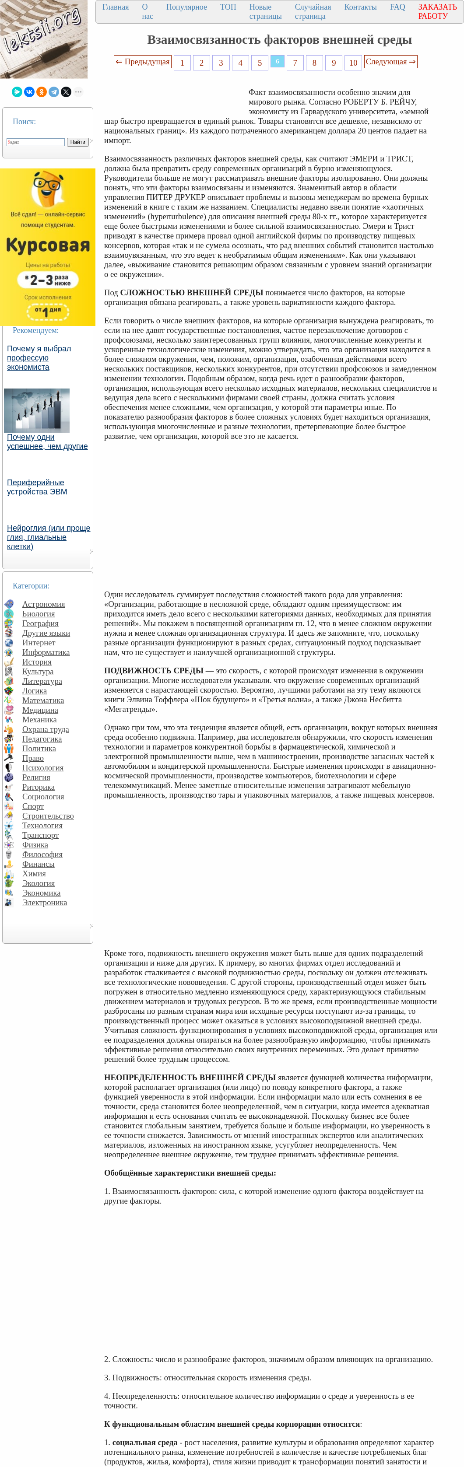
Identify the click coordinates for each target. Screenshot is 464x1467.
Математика (43, 700)
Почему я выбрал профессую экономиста (39, 357)
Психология (42, 767)
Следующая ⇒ (391, 61)
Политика (39, 748)
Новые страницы (266, 12)
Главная (115, 7)
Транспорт (40, 835)
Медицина (40, 709)
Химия (34, 873)
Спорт (33, 806)
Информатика (46, 652)
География (40, 623)
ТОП (228, 7)
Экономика (41, 892)
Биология (38, 613)
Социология (43, 796)
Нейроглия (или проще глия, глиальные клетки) (49, 537)
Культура (38, 671)
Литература (42, 681)
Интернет (39, 642)
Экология (38, 883)
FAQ (397, 7)
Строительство (48, 815)
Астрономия (43, 604)
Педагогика (42, 738)
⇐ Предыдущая (143, 61)
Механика (39, 719)
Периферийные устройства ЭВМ (37, 487)
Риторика (38, 786)
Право (33, 758)
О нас (147, 12)
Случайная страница (313, 12)
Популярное (186, 7)
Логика (34, 690)
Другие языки (46, 632)
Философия (42, 854)
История (37, 661)
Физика (35, 844)
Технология (42, 825)
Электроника (44, 902)
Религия (36, 777)
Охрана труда (45, 729)
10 (353, 62)
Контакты (360, 7)
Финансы (38, 863)
